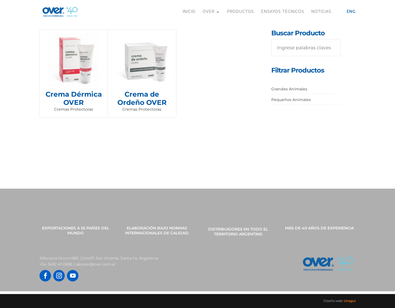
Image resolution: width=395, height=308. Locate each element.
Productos (240, 11)
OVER (209, 11)
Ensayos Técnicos (282, 11)
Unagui (350, 301)
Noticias (321, 11)
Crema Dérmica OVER (74, 98)
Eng (351, 11)
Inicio (189, 11)
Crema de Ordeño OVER (142, 98)
